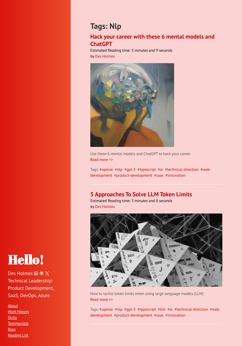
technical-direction (182, 169)
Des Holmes (105, 56)
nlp (119, 169)
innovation (176, 175)
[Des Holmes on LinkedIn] (36, 273)
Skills (12, 317)
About (13, 305)
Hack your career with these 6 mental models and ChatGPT (152, 40)
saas (159, 175)
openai (107, 169)
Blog (12, 329)
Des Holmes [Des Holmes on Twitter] (20, 273)
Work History (18, 311)
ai (161, 169)
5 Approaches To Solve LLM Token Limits (141, 194)
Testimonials (18, 323)
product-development (134, 175)
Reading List (18, 335)
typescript (148, 169)
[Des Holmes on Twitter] (47, 273)
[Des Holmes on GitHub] (42, 273)
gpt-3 (130, 169)
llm (162, 309)
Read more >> (101, 159)
